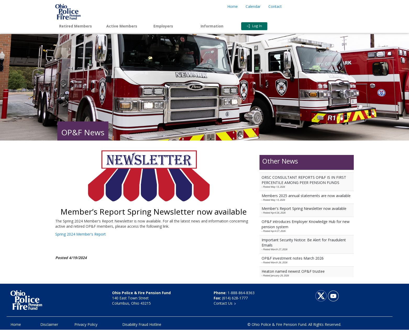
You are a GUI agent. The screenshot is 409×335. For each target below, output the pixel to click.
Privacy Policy (85, 324)
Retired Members (75, 26)
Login (264, 26)
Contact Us (225, 303)
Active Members (121, 26)
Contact (275, 6)
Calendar (253, 6)
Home (232, 6)
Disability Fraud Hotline (141, 324)
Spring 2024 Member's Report (80, 234)
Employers (163, 26)
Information (212, 26)
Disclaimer (49, 324)
